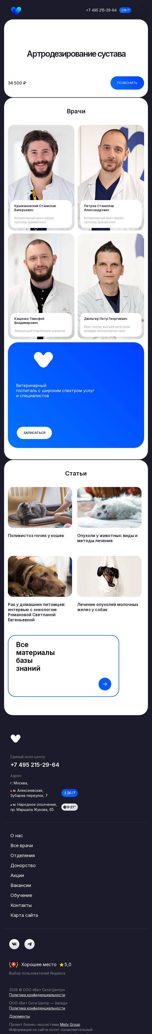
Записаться (34, 435)
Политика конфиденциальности (37, 946)
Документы (19, 967)
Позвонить (127, 83)
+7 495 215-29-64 (101, 10)
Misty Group (70, 976)
